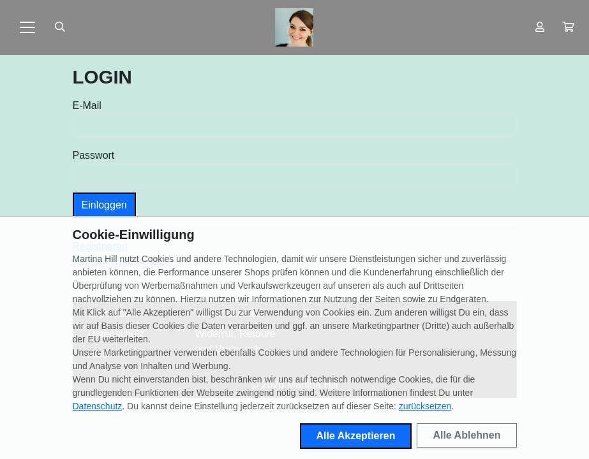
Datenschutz (98, 406)
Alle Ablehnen (466, 435)
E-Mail (87, 105)
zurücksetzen (425, 406)
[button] (568, 27)
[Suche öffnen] (60, 27)
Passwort (94, 155)
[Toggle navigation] (27, 27)
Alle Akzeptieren (356, 435)
